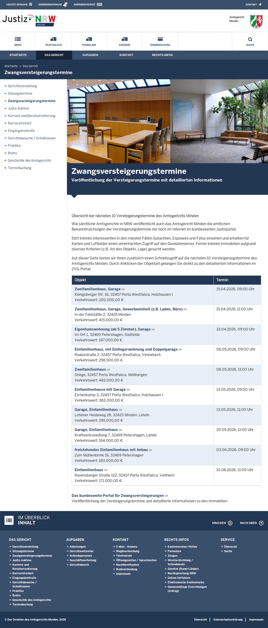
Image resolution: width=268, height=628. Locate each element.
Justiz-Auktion (18, 108)
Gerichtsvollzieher (82, 551)
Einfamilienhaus (89, 470)
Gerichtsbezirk (79, 565)
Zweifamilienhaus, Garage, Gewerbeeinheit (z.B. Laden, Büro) (129, 309)
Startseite (18, 55)
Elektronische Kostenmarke (186, 582)
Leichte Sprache (16, 4)
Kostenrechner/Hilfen (182, 547)
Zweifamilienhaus (90, 369)
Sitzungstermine (20, 93)
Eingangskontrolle (21, 131)
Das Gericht (54, 55)
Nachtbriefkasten (127, 565)
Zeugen (172, 556)
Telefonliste (53, 45)
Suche (250, 45)
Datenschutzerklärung (228, 619)
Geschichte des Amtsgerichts (29, 160)
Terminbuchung (160, 45)
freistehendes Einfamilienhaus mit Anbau (111, 449)
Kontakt (251, 4)
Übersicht (230, 547)
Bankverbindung (126, 569)
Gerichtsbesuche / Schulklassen (32, 138)
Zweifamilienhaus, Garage (98, 289)
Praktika (14, 146)
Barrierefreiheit (84, 4)
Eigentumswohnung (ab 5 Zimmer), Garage (113, 329)
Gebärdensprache (50, 4)
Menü (17, 45)
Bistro (12, 153)
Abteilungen (78, 547)
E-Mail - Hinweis (126, 547)
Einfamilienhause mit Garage (100, 389)
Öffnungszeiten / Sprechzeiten (136, 560)
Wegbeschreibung (127, 551)
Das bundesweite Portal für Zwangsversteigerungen (118, 495)
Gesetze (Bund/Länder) (183, 569)
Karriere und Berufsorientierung (31, 116)
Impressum (123, 574)
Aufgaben (90, 55)
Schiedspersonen (81, 556)
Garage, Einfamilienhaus (96, 409)
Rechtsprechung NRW (182, 573)
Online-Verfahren (179, 578)
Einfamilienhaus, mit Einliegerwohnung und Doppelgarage (126, 349)
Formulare (89, 45)
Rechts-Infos (162, 55)
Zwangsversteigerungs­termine (31, 101)
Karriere (124, 45)
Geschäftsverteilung (83, 560)
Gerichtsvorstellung (22, 86)
